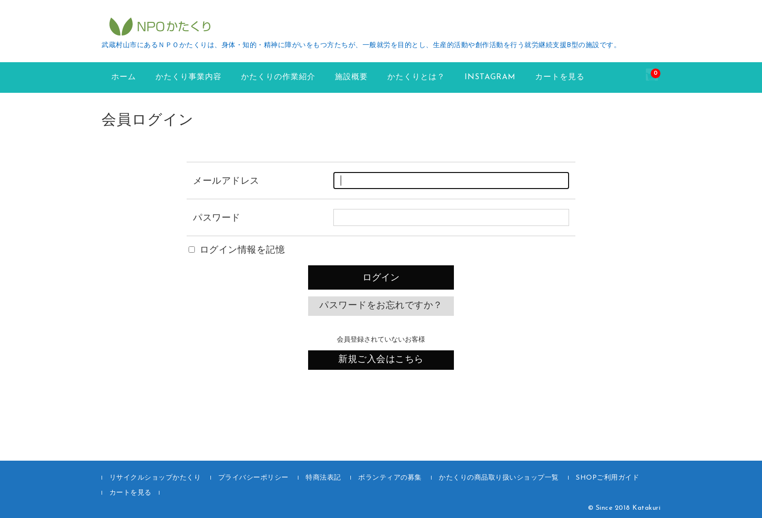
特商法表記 (323, 478)
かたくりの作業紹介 (278, 77)
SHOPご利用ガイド (607, 478)
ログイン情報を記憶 (237, 250)
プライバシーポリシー (253, 478)
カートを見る (560, 77)
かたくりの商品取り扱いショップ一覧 (499, 478)
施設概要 (351, 77)
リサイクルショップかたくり (155, 478)
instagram (490, 77)
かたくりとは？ (416, 77)
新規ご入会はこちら (381, 359)
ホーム (123, 77)
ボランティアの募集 (390, 478)
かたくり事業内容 (189, 77)
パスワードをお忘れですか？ (381, 306)
